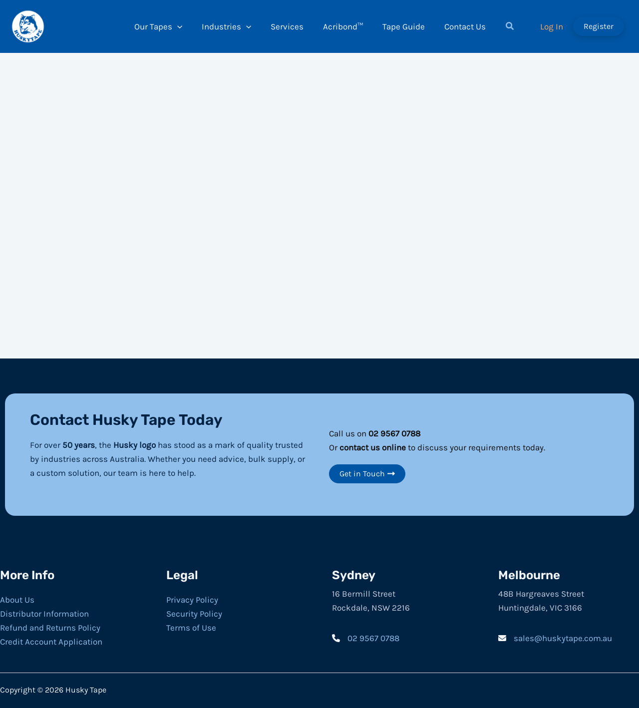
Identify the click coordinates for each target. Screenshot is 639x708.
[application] (183, 26)
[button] (502, 27)
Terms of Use (191, 628)
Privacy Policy (192, 600)
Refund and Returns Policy (50, 628)
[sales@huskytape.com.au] (555, 638)
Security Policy (194, 614)
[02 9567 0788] (365, 638)
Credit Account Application (51, 642)
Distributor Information (44, 614)
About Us (17, 600)
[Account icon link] (551, 26)
